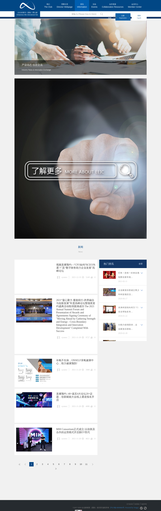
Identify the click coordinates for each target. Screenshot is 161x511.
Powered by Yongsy (132, 508)
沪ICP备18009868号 (117, 508)
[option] (80, 47)
